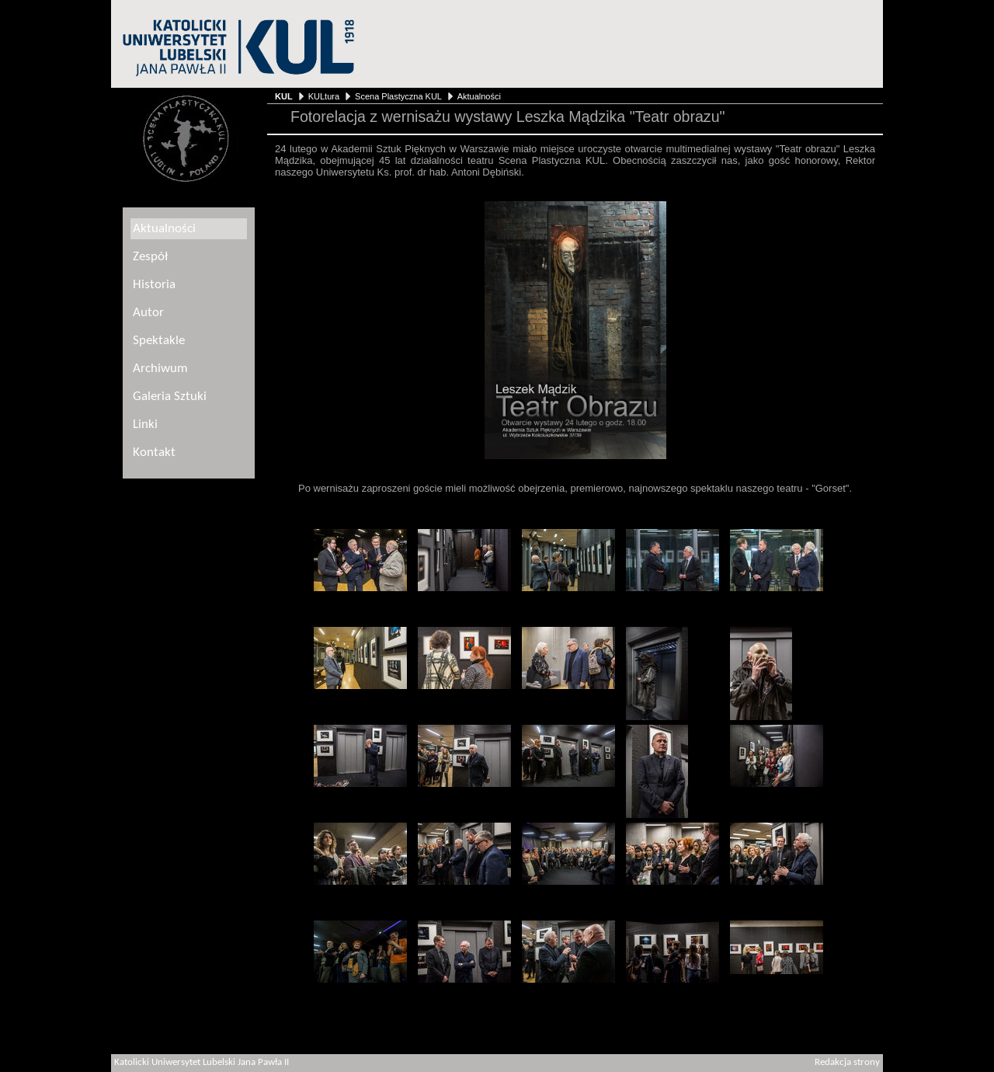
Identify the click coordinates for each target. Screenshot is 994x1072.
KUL (284, 96)
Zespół (150, 256)
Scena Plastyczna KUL (398, 96)
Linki (145, 424)
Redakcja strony (847, 1062)
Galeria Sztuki (170, 396)
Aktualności (479, 96)
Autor (148, 312)
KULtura (323, 96)
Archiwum (160, 368)
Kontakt (154, 452)
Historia (154, 284)
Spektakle (159, 340)
